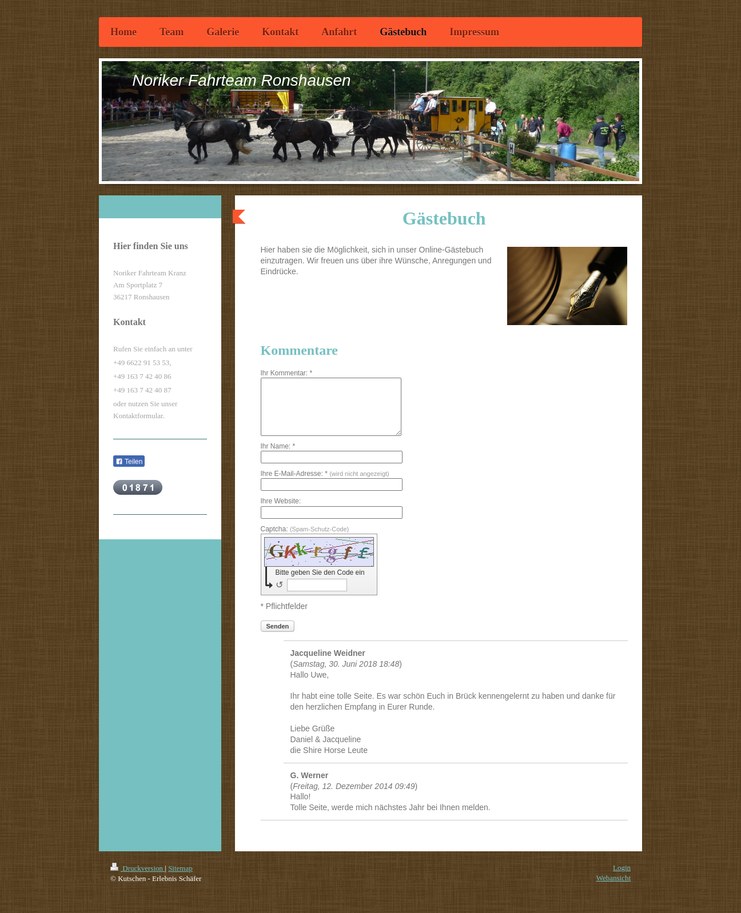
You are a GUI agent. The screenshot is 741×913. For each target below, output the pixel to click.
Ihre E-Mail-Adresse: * (325, 474)
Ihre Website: (281, 501)
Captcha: (305, 529)
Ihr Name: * (278, 446)
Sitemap (180, 868)
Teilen (128, 462)
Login (622, 867)
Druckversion (137, 868)
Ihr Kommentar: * (287, 373)
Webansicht (613, 878)
